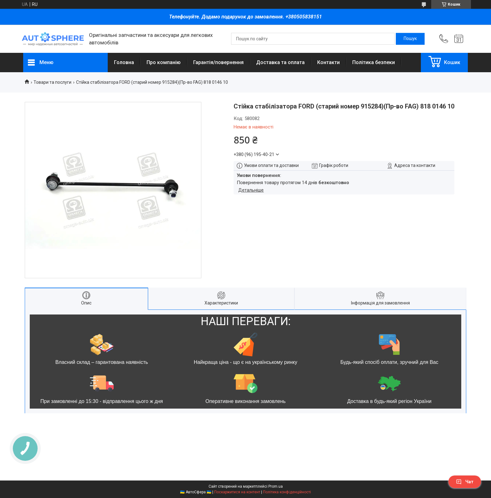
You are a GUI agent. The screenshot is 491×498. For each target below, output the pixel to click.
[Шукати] (410, 39)
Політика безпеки (373, 62)
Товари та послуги (52, 82)
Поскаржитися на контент (237, 492)
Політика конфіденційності (287, 492)
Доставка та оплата (280, 62)
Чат (464, 482)
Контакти (328, 62)
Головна (124, 62)
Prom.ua (275, 486)
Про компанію (164, 62)
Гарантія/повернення (218, 62)
